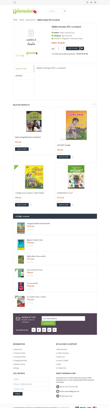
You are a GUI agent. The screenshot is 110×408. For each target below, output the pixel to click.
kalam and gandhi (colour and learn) (28, 137)
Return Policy (19, 360)
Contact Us (61, 363)
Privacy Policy (19, 352)
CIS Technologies (63, 403)
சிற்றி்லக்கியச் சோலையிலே (36, 256)
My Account (61, 345)
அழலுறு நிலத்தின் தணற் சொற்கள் (38, 223)
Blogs (16, 363)
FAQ (58, 360)
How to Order (62, 356)
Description (20, 69)
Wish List (60, 352)
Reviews (18, 76)
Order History (62, 348)
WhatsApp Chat (66, 391)
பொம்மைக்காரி (32, 283)
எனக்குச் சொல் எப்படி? (65, 193)
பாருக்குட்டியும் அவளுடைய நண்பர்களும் (29, 193)
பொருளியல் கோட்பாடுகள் (36, 297)
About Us (17, 345)
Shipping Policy (20, 356)
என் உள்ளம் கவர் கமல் (35, 270)
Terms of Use (19, 348)
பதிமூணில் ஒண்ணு (63, 145)
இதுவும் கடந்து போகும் (35, 240)
